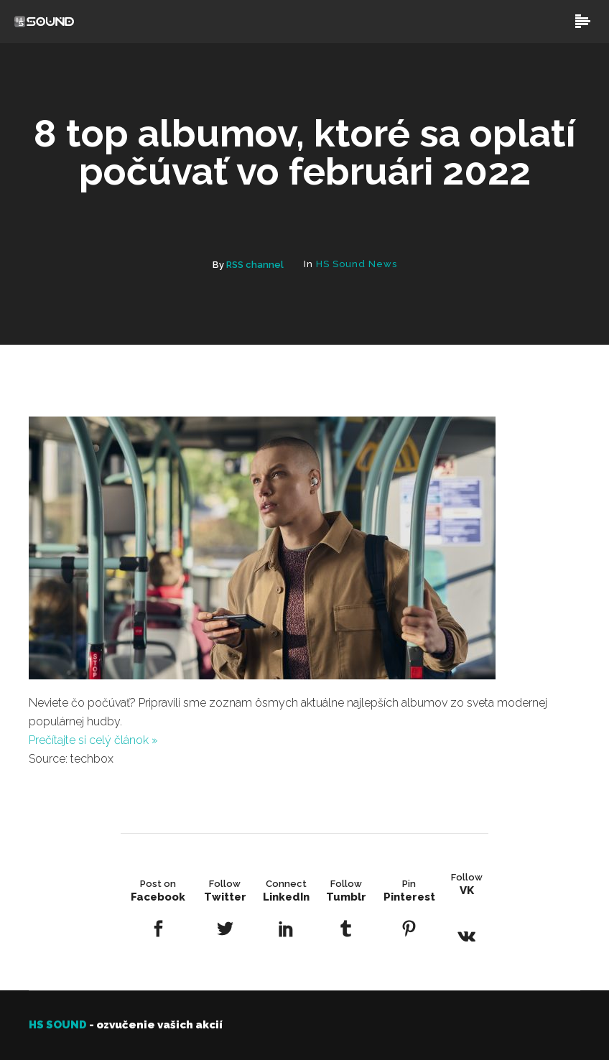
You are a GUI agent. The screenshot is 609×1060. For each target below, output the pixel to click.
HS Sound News (356, 264)
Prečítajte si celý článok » (93, 740)
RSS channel (255, 264)
